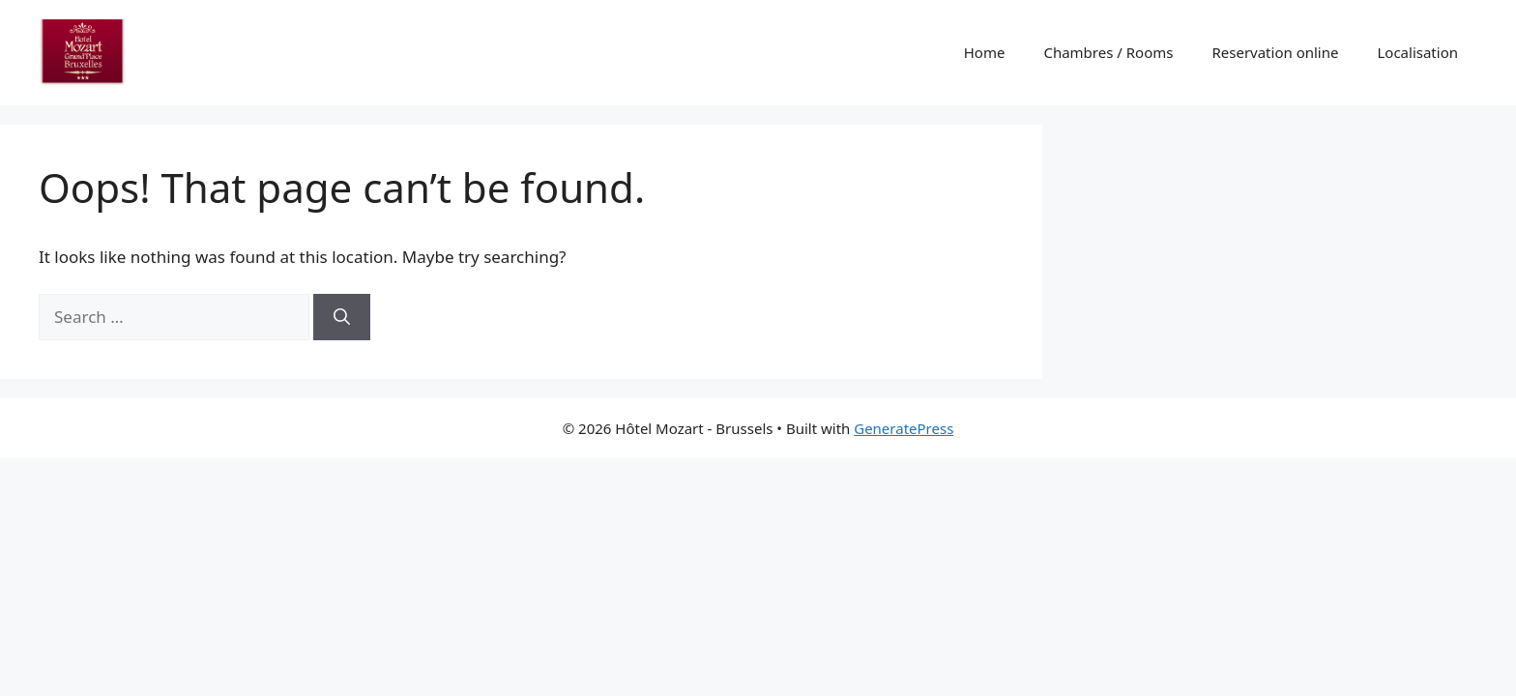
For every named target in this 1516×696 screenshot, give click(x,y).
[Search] (341, 317)
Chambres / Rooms (1108, 52)
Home (985, 52)
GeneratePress (903, 428)
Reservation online (1274, 52)
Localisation (1417, 52)
